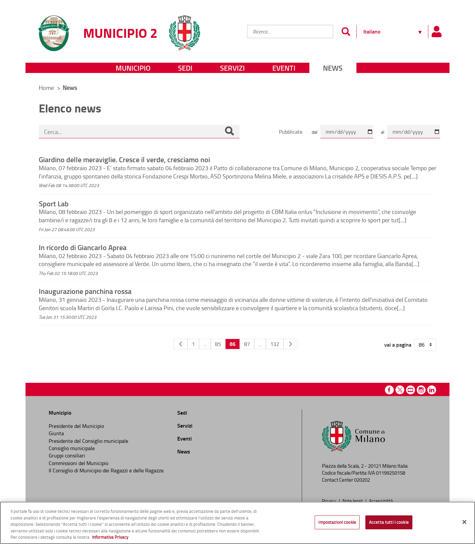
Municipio (133, 68)
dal (314, 132)
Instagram (421, 389)
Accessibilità (381, 500)
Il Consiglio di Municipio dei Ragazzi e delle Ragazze (106, 470)
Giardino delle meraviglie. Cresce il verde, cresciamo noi (124, 159)
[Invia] (345, 31)
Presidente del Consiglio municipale (88, 440)
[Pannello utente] (436, 31)
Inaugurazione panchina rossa (85, 291)
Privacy (329, 500)
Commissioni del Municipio (78, 463)
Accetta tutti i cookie (389, 522)
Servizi (232, 68)
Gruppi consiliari (67, 455)
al (382, 132)
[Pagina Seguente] (290, 344)
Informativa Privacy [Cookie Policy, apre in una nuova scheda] (110, 537)
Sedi (185, 68)
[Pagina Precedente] (180, 344)
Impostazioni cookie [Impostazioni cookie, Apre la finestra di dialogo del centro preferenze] (337, 522)
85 (218, 344)
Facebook (389, 389)
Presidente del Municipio (76, 426)
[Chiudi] (464, 522)
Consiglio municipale (72, 448)
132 (274, 344)
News (333, 68)
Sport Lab (54, 203)
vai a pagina (397, 344)
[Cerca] (229, 131)
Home (46, 88)
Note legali (353, 500)
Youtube (410, 389)
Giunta (56, 433)
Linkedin (431, 389)
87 (247, 344)
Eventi (283, 68)
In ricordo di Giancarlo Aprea (83, 247)
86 (233, 344)
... (204, 344)
